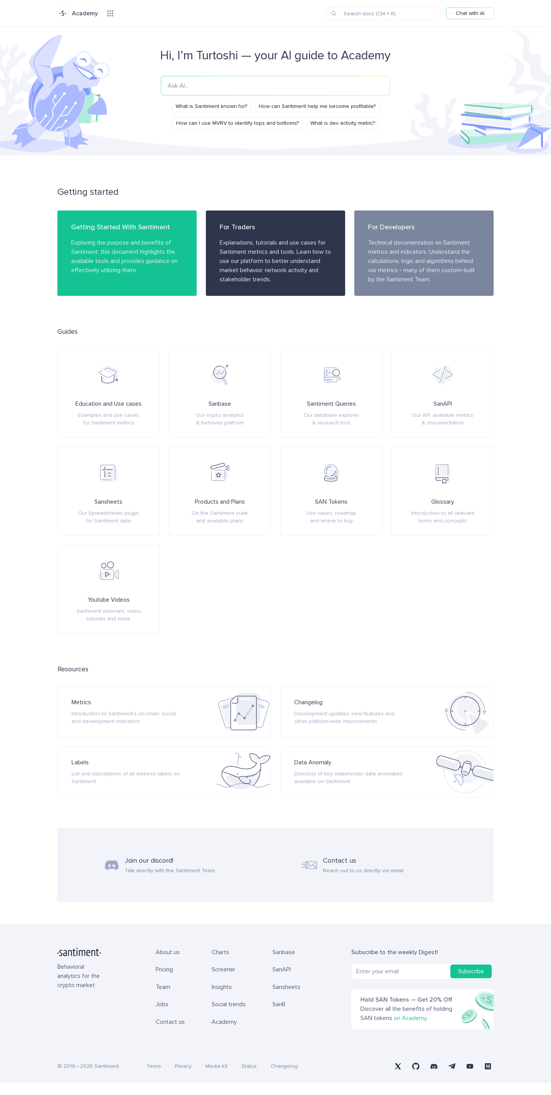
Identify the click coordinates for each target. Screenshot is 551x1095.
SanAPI (281, 982)
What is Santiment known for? (211, 106)
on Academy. (411, 1030)
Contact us (170, 1034)
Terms (154, 1078)
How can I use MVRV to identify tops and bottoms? (237, 123)
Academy (224, 1034)
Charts (220, 964)
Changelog (284, 1078)
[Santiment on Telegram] (452, 1078)
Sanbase (283, 964)
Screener (223, 982)
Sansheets (286, 999)
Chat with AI (470, 13)
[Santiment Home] (81, 964)
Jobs (162, 1016)
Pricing (164, 982)
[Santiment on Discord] (434, 1078)
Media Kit (216, 1078)
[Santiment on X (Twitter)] (398, 1078)
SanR (278, 1016)
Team (163, 999)
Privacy (183, 1078)
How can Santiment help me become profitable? (317, 106)
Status (249, 1078)
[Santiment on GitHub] (416, 1078)
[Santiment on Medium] (488, 1078)
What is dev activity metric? (342, 123)
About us (168, 964)
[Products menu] (110, 13)
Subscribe (471, 983)
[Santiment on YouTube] (470, 1078)
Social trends (229, 1016)
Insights (222, 999)
